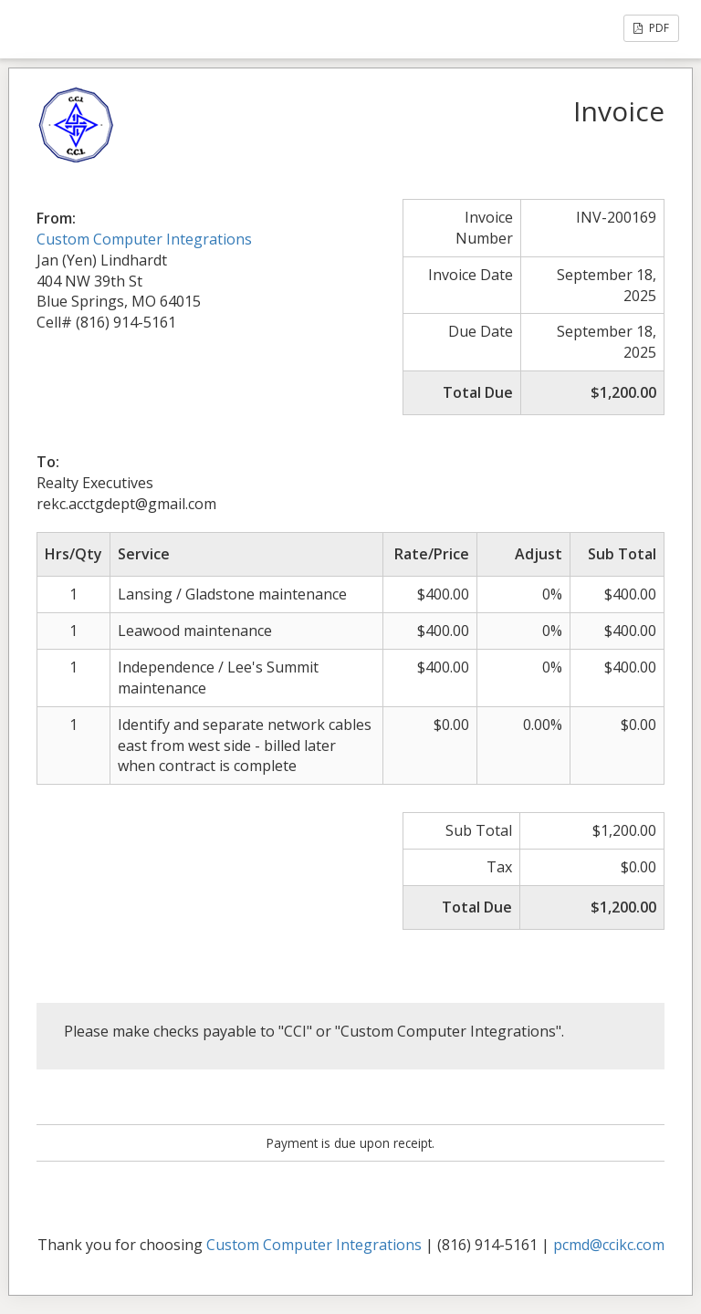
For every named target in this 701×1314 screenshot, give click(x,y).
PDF (651, 28)
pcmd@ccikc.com (608, 1245)
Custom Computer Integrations (144, 239)
